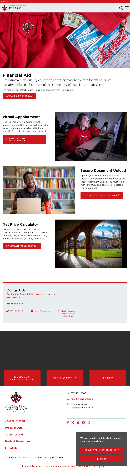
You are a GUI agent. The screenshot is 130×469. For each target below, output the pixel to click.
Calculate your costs (20, 246)
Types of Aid (13, 428)
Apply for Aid (13, 434)
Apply (107, 378)
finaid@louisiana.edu (43, 311)
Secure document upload (100, 195)
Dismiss (102, 459)
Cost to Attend (14, 421)
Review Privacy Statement (102, 450)
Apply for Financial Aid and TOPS (63, 466)
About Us (10, 448)
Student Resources (17, 441)
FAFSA (87, 466)
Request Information (22, 378)
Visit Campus (65, 378)
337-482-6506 (16, 311)
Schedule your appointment (16, 139)
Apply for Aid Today (19, 96)
